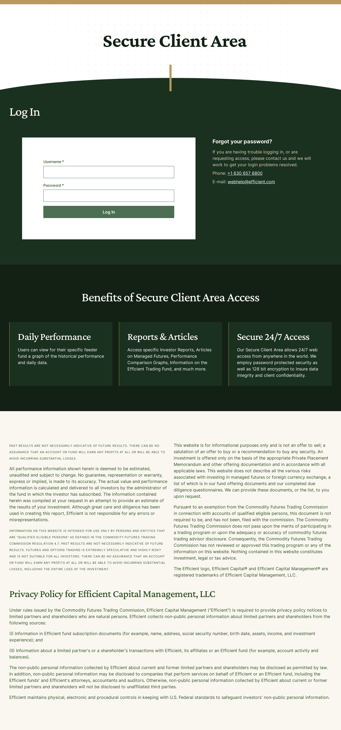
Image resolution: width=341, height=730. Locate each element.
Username (53, 161)
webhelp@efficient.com (251, 181)
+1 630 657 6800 (245, 173)
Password (53, 185)
